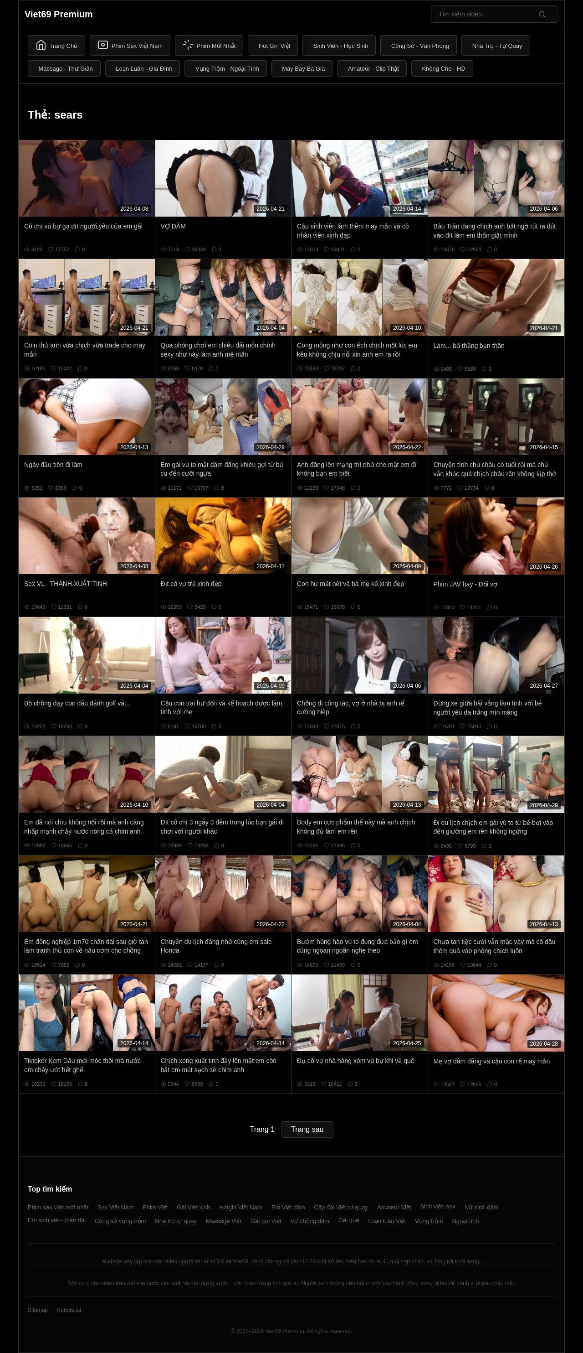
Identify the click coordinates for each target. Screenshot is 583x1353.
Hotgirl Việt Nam (240, 1207)
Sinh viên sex (437, 1206)
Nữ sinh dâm (482, 1207)
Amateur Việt (394, 1207)
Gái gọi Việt (266, 1221)
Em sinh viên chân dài (57, 1220)
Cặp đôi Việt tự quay (341, 1207)
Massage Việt (223, 1221)
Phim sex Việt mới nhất (58, 1207)
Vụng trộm (429, 1221)
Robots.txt (68, 1310)
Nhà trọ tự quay (175, 1221)
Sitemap (38, 1310)
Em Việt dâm (288, 1207)
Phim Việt (155, 1207)
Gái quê (348, 1220)
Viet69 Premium (59, 14)
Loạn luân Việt (387, 1221)
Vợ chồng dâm (310, 1221)
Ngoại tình (465, 1221)
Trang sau (307, 1129)
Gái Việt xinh (193, 1207)
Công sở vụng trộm (120, 1221)
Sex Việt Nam (115, 1207)
